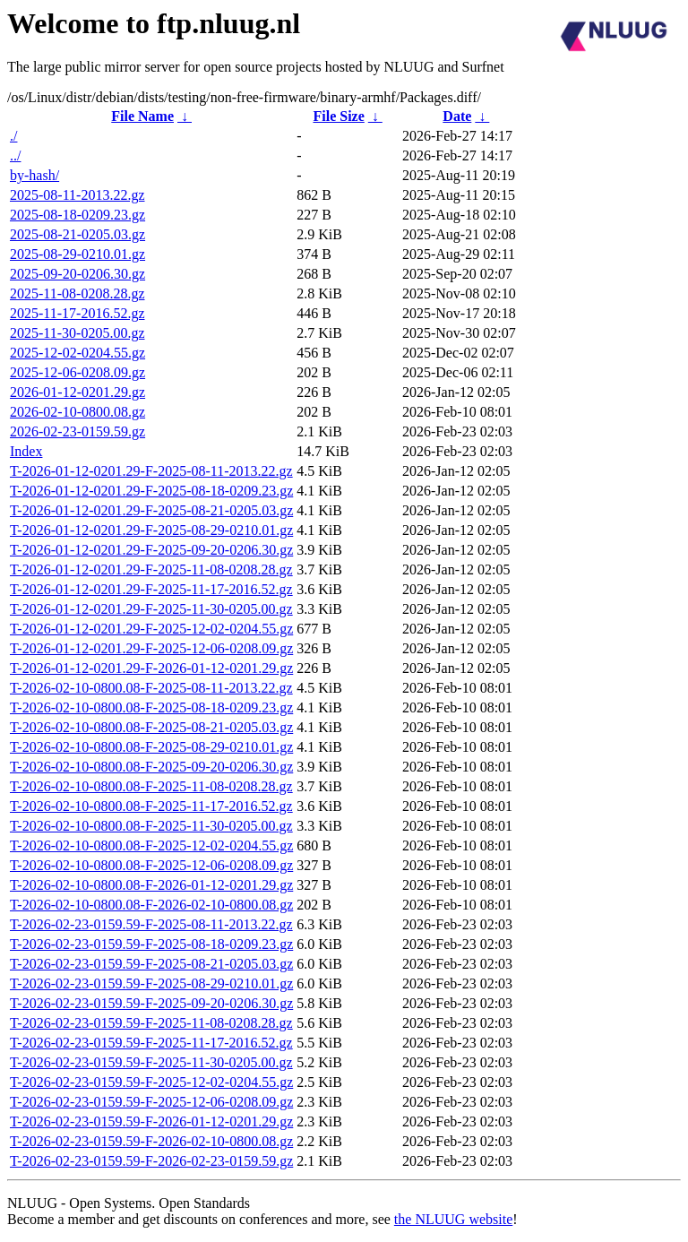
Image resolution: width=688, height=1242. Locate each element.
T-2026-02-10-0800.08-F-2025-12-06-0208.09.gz (151, 865)
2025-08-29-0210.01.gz (77, 254)
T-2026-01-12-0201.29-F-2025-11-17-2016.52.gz (151, 589)
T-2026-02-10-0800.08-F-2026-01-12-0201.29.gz (151, 885)
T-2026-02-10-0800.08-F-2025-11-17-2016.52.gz (151, 806)
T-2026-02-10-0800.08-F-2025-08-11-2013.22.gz (151, 687)
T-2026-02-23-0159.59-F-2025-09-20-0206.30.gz (151, 1003)
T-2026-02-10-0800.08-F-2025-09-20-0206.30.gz (151, 766)
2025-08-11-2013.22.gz (77, 195)
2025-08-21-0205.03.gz (77, 234)
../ (15, 155)
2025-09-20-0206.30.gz (77, 273)
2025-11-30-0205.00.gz (77, 333)
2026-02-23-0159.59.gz (77, 431)
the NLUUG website (453, 1219)
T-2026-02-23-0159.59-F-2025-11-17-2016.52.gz (151, 1042)
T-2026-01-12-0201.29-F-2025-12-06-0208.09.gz (151, 648)
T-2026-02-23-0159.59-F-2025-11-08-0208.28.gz (151, 1023)
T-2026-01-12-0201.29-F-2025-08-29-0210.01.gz (151, 530)
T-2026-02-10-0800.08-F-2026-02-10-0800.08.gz (151, 904)
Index (26, 451)
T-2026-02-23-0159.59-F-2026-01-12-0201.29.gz (151, 1121)
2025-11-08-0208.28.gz (77, 293)
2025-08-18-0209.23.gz (77, 214)
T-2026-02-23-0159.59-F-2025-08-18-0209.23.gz (151, 944)
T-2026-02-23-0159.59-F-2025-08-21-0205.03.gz (151, 963)
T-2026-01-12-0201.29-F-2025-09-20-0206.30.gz (151, 549)
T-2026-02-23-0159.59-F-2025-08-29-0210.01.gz (151, 983)
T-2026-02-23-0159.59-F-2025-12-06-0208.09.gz (151, 1101)
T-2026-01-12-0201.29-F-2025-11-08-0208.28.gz (151, 569)
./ (13, 135)
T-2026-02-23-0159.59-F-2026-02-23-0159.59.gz (151, 1161)
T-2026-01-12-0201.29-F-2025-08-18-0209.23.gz (151, 490)
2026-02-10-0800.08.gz (77, 411)
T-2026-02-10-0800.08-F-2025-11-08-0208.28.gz (151, 786)
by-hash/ (34, 175)
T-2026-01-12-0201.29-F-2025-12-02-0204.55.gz (151, 628)
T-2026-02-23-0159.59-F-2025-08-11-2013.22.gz (151, 924)
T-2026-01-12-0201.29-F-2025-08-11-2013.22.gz (151, 471)
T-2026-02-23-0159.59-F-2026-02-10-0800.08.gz (151, 1141)
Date (457, 116)
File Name (142, 116)
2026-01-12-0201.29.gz (77, 392)
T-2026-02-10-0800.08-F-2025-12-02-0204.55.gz (151, 845)
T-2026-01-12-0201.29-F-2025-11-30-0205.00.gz (151, 609)
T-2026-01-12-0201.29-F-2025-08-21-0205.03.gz (151, 510)
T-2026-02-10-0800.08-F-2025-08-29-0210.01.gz (151, 747)
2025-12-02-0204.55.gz (77, 352)
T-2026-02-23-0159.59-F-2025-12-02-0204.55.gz (151, 1082)
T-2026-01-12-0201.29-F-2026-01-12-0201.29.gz (151, 668)
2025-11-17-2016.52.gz (77, 313)
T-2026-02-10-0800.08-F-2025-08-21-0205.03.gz (151, 727)
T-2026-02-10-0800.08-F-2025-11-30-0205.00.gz (151, 825)
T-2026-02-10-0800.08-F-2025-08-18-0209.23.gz (151, 707)
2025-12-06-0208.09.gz (77, 372)
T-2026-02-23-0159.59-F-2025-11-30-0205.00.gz (151, 1062)
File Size (338, 116)
